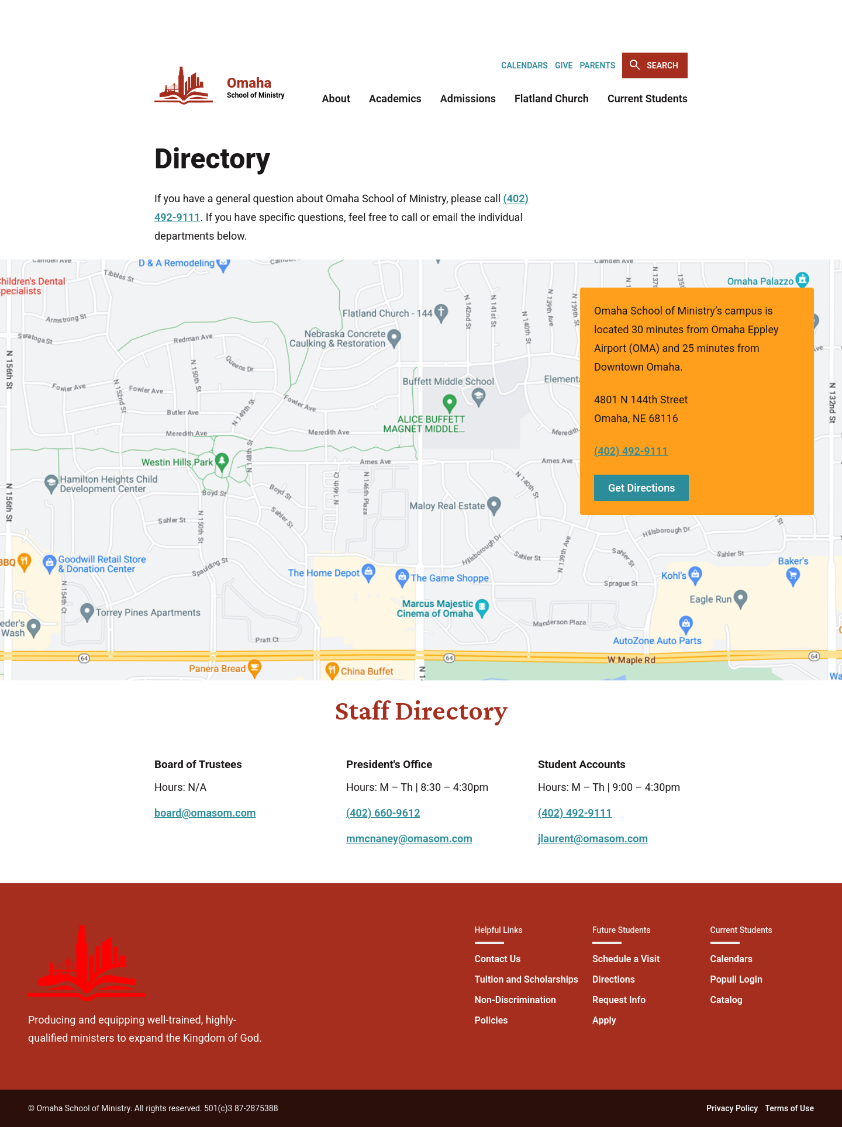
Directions (613, 979)
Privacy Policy (732, 1108)
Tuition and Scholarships (526, 979)
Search (653, 65)
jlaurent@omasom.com (593, 838)
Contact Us (498, 958)
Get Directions (641, 488)
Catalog (726, 999)
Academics (395, 98)
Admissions (468, 98)
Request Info (619, 999)
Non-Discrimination (515, 999)
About (336, 98)
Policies (491, 1020)
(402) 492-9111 (631, 451)
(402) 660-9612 (383, 813)
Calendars (524, 65)
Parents (597, 65)
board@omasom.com (205, 813)
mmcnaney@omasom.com (409, 838)
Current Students (648, 98)
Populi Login (736, 979)
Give (564, 65)
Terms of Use (789, 1108)
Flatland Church (552, 98)
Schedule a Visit (626, 958)
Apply (604, 1020)
